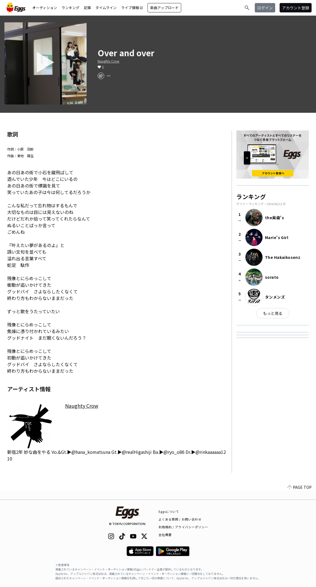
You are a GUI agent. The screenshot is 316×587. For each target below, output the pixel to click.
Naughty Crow (108, 61)
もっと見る (272, 313)
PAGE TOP (299, 496)
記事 (87, 7)
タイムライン (106, 7)
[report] (108, 76)
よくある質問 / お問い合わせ (180, 519)
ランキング (70, 7)
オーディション (44, 7)
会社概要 (165, 534)
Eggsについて (169, 511)
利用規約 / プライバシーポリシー (183, 527)
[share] (101, 76)
